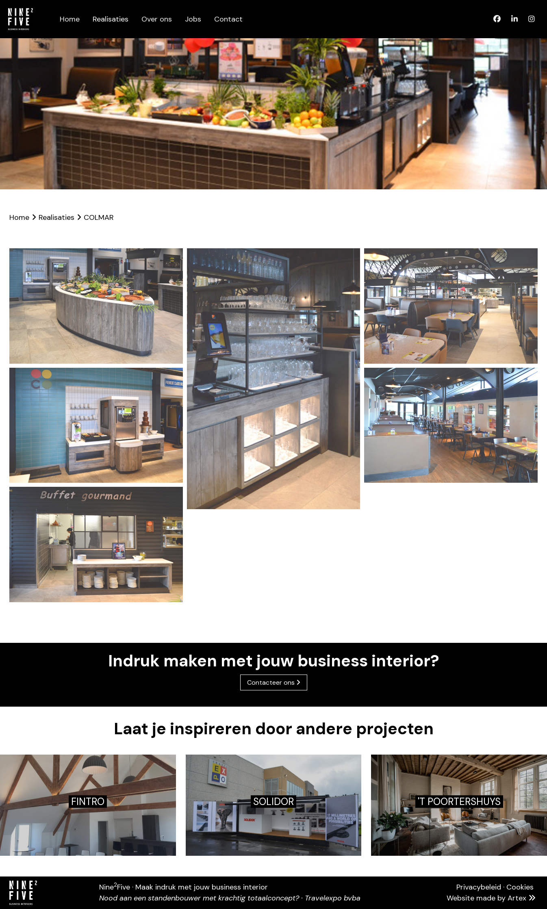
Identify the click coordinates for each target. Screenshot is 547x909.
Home (70, 19)
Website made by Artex (492, 898)
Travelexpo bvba (332, 898)
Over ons (156, 19)
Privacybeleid (478, 887)
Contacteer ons (273, 682)
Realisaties (110, 19)
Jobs (193, 19)
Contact (228, 19)
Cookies (520, 887)
